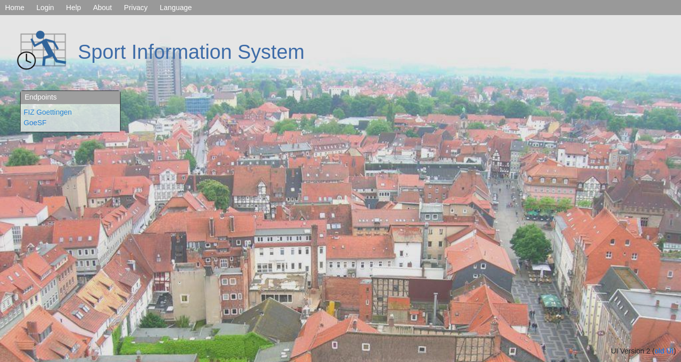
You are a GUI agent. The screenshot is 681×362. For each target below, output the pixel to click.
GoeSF (35, 123)
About (102, 8)
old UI (664, 351)
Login (45, 8)
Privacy (136, 8)
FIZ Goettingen (48, 112)
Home (14, 8)
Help (73, 8)
